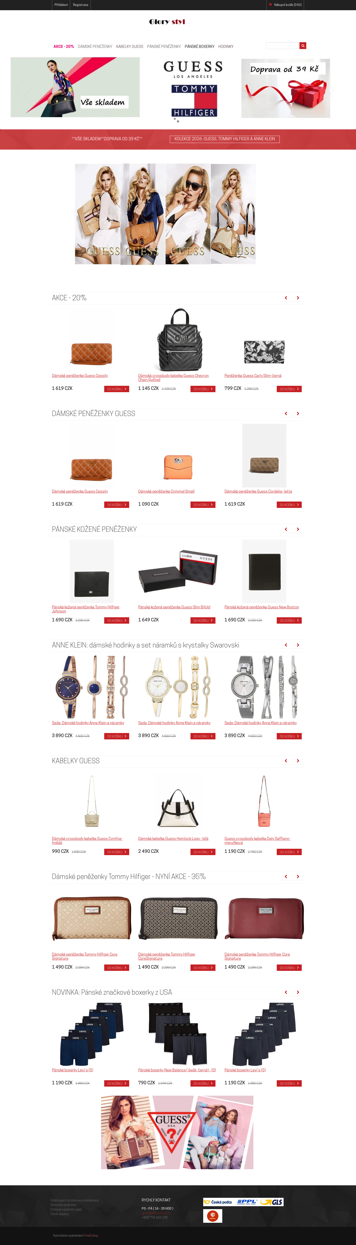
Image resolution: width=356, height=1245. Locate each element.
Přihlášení (61, 5)
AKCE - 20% (64, 47)
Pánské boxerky (200, 47)
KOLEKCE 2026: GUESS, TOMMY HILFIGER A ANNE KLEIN (225, 139)
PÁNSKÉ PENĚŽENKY (164, 47)
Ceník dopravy (59, 1214)
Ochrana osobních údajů (66, 1209)
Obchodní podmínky (63, 1205)
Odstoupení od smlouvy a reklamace (74, 1200)
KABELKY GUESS (129, 47)
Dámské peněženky (95, 47)
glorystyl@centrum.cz (156, 1213)
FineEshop (91, 1236)
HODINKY (226, 47)
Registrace (80, 5)
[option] (92, 350)
